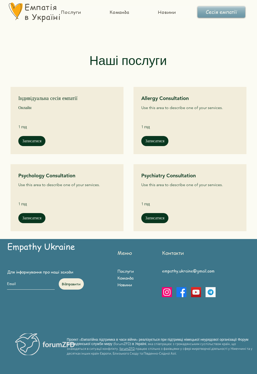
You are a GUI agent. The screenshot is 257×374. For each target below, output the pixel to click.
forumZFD (127, 349)
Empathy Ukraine (41, 246)
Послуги (125, 271)
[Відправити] (71, 284)
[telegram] (211, 292)
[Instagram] (167, 292)
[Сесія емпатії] (221, 12)
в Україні (43, 16)
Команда (125, 278)
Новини (124, 285)
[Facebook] (181, 292)
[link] (67, 98)
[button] (31, 141)
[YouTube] (196, 292)
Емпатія (41, 6)
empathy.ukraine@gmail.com (188, 271)
